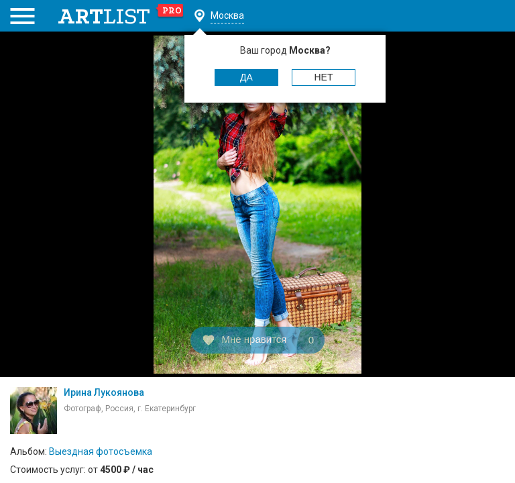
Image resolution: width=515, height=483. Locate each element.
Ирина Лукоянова (104, 392)
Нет (323, 77)
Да (246, 77)
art (121, 16)
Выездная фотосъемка (100, 451)
